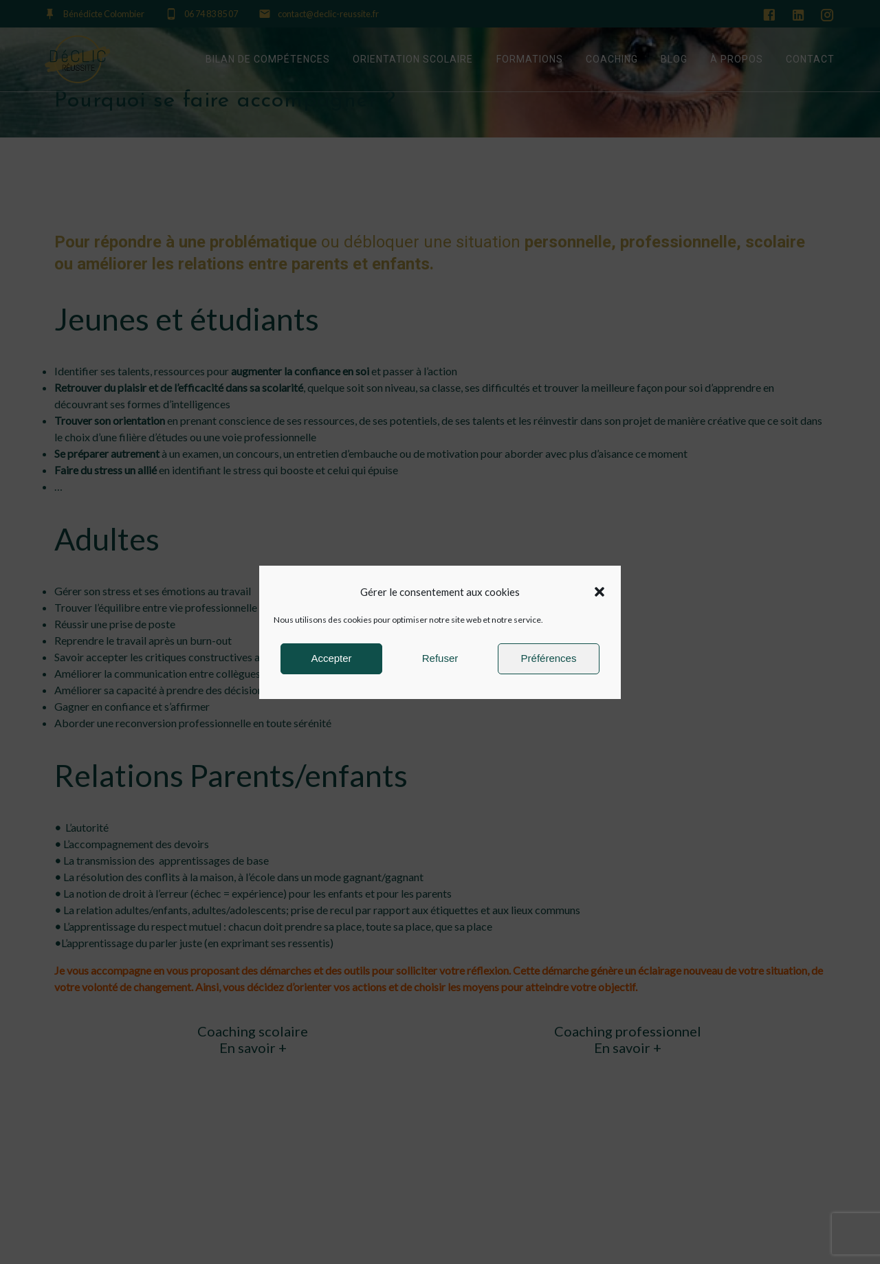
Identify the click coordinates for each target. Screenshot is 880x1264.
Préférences (549, 658)
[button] (599, 592)
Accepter (331, 658)
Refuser (440, 658)
